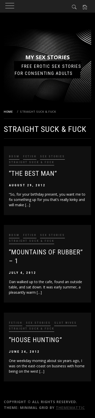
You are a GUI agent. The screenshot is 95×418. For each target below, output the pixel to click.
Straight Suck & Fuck (31, 162)
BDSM (14, 156)
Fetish (29, 156)
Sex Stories (52, 156)
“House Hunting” (35, 340)
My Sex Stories (47, 57)
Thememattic (70, 407)
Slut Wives (65, 322)
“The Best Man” (33, 173)
